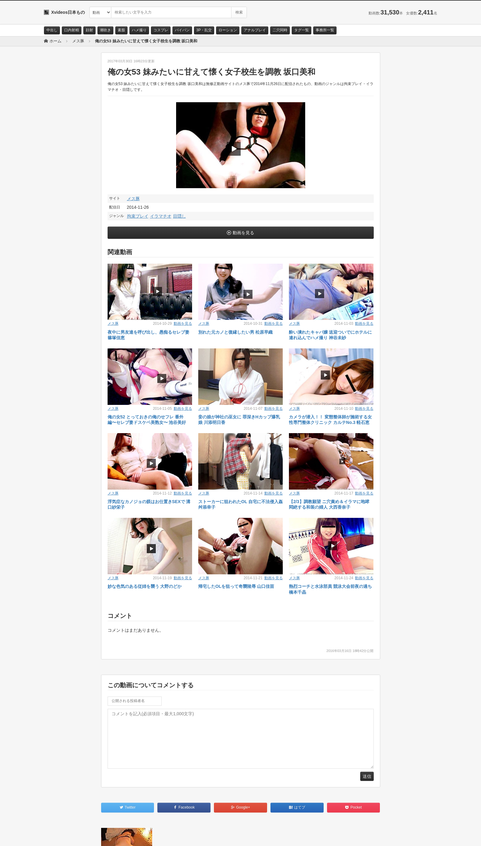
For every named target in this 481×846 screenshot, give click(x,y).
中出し (51, 30)
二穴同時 (280, 30)
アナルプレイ (255, 30)
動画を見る (243, 232)
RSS (113, 836)
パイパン (182, 30)
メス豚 (133, 198)
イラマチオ (161, 216)
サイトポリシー (90, 836)
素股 (121, 30)
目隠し (179, 216)
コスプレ (160, 30)
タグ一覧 (301, 30)
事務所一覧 (325, 30)
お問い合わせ (60, 836)
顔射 (89, 30)
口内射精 (71, 30)
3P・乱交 (204, 30)
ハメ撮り (139, 30)
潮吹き (105, 30)
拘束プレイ (137, 216)
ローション (228, 30)
